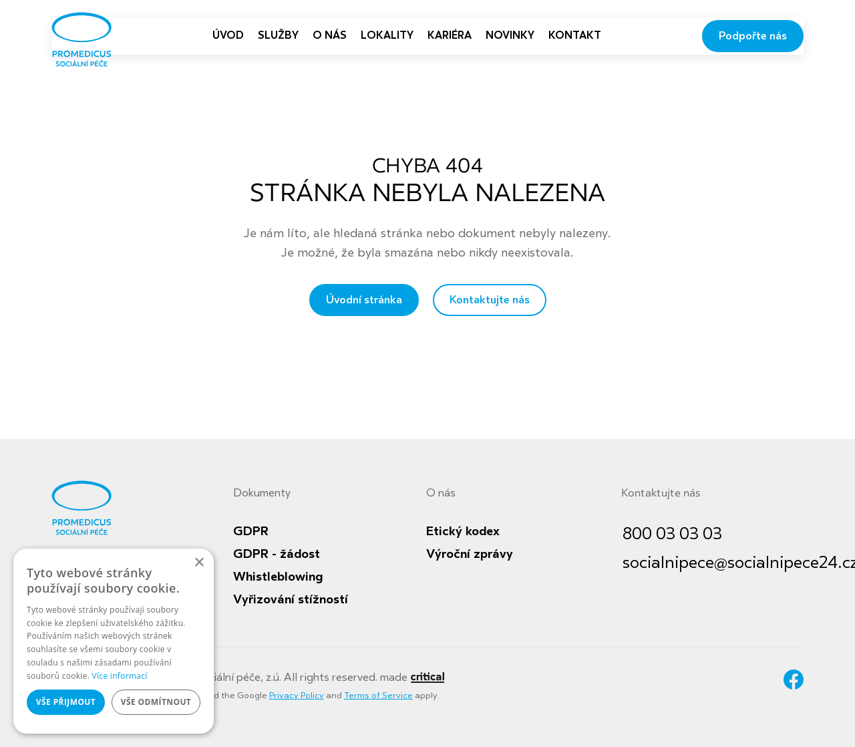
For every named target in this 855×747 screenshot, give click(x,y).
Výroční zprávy (469, 554)
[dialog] (113, 641)
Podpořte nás (753, 36)
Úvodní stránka (364, 300)
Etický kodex (463, 531)
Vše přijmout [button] (66, 702)
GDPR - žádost (276, 554)
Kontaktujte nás (490, 300)
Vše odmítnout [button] (156, 702)
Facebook (794, 679)
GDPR (251, 531)
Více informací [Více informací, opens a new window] (120, 676)
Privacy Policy (296, 695)
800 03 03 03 (672, 534)
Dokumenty (262, 493)
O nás (441, 493)
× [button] (199, 563)
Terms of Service (378, 695)
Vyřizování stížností (290, 599)
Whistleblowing (278, 576)
